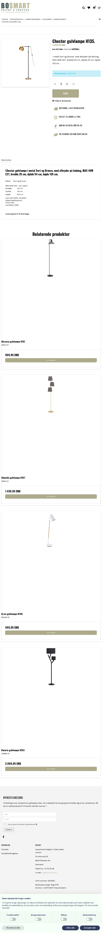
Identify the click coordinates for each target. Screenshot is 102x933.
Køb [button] (65, 93)
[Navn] (29, 814)
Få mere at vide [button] (13, 928)
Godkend (9, 829)
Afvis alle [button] (70, 928)
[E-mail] (29, 819)
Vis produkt (51, 360)
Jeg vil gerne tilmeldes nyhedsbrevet (29, 823)
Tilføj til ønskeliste (61, 101)
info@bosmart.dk (49, 873)
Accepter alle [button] (90, 928)
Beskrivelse (6, 160)
